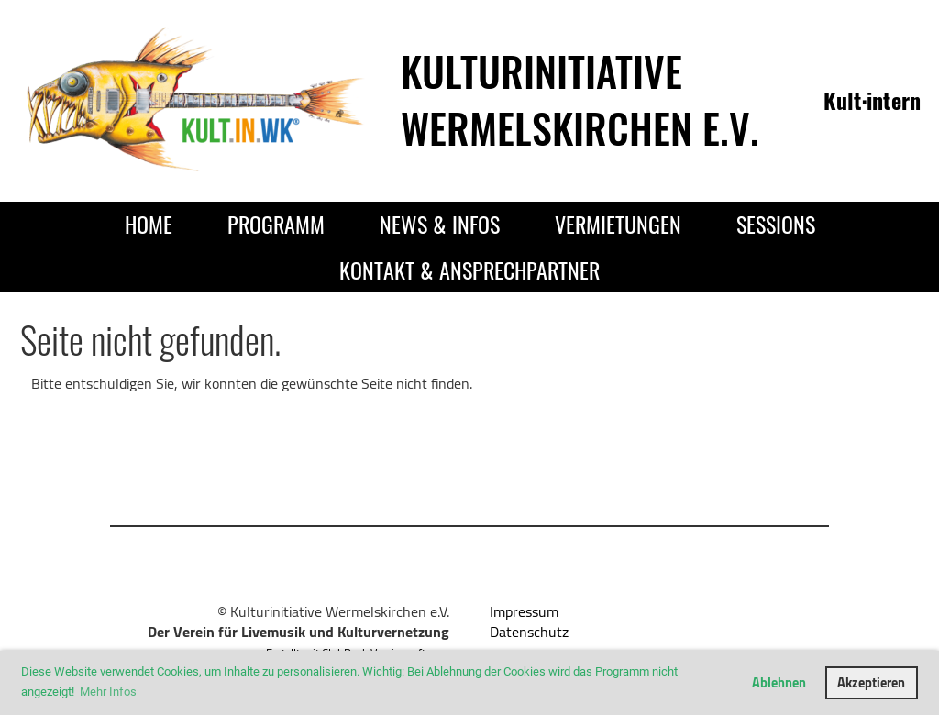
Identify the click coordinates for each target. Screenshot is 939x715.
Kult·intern (872, 99)
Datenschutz (529, 631)
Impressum (524, 611)
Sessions (775, 223)
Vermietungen (618, 223)
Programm (276, 223)
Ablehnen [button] (779, 682)
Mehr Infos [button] (108, 691)
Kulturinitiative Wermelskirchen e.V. (580, 99)
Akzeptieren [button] (871, 682)
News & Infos (440, 223)
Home (148, 223)
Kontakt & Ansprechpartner (469, 269)
